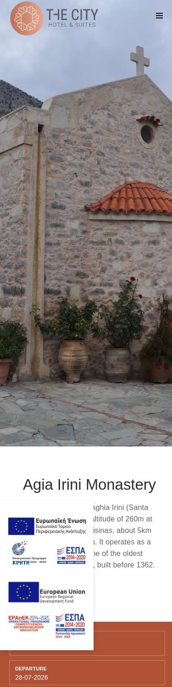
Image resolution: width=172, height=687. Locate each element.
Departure (31, 668)
